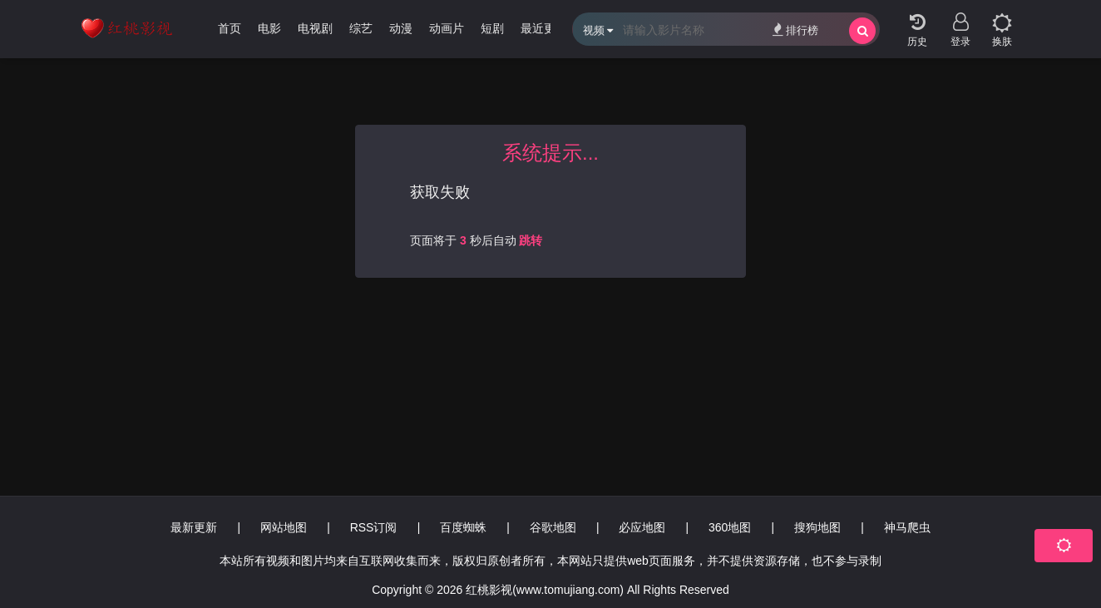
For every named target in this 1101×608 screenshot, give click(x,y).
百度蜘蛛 (463, 527)
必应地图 (642, 527)
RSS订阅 (373, 527)
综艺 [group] (361, 28)
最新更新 (193, 527)
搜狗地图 (817, 527)
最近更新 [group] (544, 28)
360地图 (729, 527)
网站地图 (283, 527)
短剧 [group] (492, 28)
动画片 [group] (446, 28)
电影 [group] (269, 28)
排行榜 (795, 29)
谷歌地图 (553, 527)
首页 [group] (229, 28)
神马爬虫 (907, 527)
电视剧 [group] (315, 28)
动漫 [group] (400, 28)
